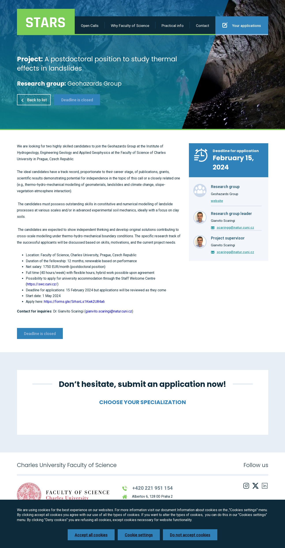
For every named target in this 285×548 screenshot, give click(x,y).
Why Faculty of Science (130, 25)
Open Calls (90, 25)
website (217, 201)
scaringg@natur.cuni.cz (235, 228)
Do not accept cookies (190, 535)
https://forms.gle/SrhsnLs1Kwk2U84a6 (74, 301)
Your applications (241, 25)
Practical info (173, 25)
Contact (202, 25)
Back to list (34, 100)
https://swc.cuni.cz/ (42, 284)
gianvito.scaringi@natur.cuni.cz (109, 311)
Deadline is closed (77, 100)
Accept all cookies (91, 535)
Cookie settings (139, 535)
